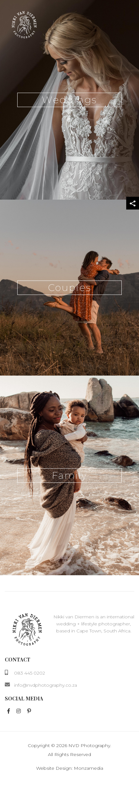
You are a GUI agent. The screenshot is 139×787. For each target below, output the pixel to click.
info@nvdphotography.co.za (45, 685)
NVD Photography (89, 745)
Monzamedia (88, 768)
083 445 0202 (29, 673)
